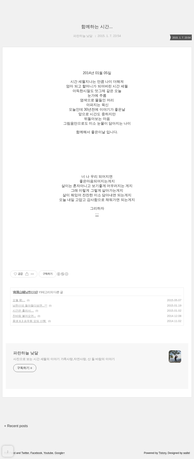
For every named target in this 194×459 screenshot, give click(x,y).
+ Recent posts (16, 426)
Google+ (60, 453)
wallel (186, 453)
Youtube (48, 453)
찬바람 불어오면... (24, 316)
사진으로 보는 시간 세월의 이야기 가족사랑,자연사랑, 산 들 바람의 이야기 (64, 359)
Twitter (25, 453)
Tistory (162, 453)
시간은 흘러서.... (23, 310)
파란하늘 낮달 (25, 353)
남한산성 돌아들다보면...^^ (30, 305)
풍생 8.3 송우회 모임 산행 (29, 321)
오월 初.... (19, 300)
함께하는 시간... (97, 26)
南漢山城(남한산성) (25, 292)
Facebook (36, 453)
